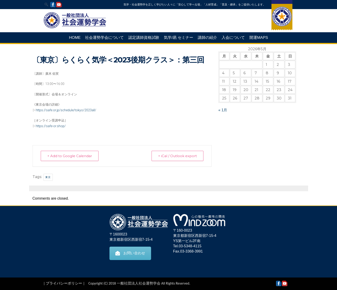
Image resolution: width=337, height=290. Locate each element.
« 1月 (222, 110)
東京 (48, 177)
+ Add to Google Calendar (69, 156)
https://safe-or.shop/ (51, 126)
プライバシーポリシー (64, 283)
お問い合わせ (130, 253)
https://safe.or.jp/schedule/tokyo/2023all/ (66, 110)
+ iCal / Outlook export (177, 156)
